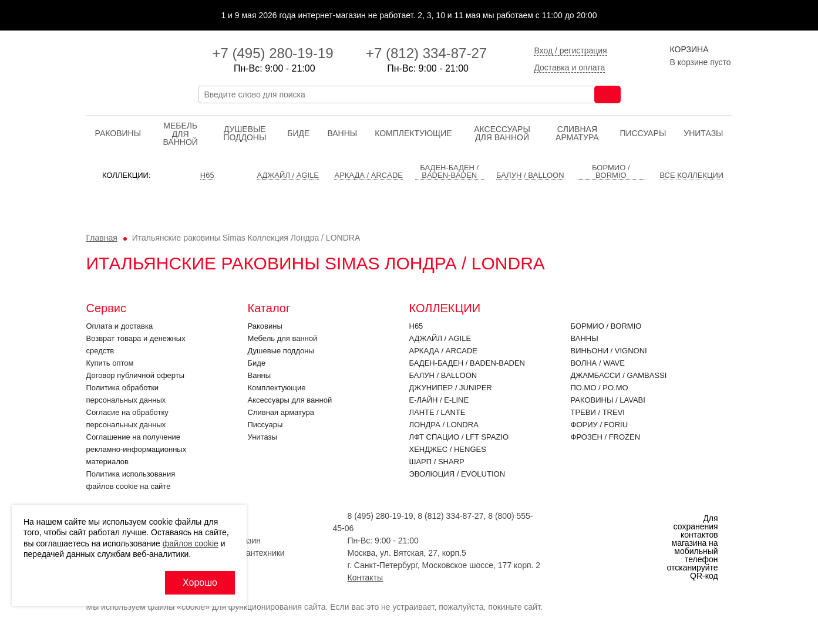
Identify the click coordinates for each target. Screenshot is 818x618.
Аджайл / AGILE (440, 338)
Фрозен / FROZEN (606, 437)
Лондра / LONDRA (444, 424)
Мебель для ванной (180, 133)
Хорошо (200, 582)
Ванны (342, 133)
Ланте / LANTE (437, 412)
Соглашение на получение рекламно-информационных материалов (136, 449)
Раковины (118, 133)
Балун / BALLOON (443, 375)
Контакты (365, 577)
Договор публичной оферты (135, 375)
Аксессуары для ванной (502, 133)
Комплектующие (413, 133)
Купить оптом (110, 363)
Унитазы (703, 133)
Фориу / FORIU (599, 424)
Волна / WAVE (598, 363)
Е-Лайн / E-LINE (439, 400)
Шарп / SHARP (436, 461)
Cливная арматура (577, 133)
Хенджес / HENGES (447, 449)
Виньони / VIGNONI (609, 350)
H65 (416, 326)
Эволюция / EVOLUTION (457, 474)
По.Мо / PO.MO (599, 387)
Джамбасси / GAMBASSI (619, 375)
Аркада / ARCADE (443, 350)
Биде (298, 133)
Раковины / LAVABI (608, 400)
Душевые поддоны (244, 133)
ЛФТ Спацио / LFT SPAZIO (459, 437)
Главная (101, 237)
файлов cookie (190, 543)
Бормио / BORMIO (606, 326)
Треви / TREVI (598, 412)
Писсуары (643, 133)
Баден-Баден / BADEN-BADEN (467, 363)
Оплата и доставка (119, 326)
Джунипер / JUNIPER (450, 387)
